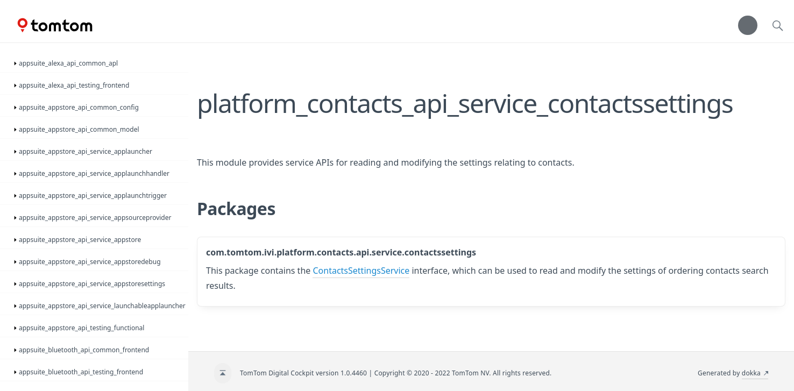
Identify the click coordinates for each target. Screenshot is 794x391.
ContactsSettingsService (361, 270)
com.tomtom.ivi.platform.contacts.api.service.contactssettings (341, 252)
